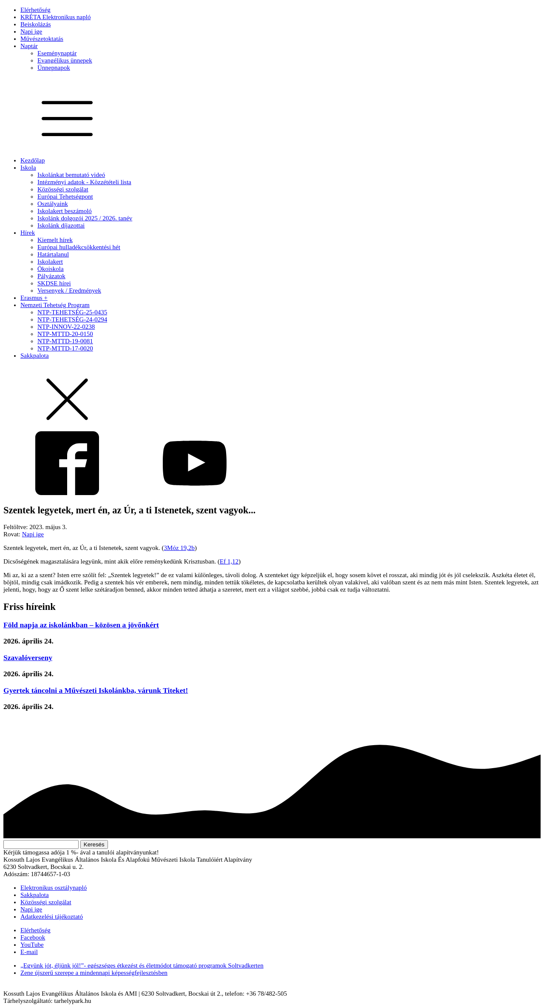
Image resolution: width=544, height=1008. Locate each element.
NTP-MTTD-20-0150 (65, 333)
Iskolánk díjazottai (61, 225)
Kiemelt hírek (55, 239)
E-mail (29, 951)
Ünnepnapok (53, 67)
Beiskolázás (35, 24)
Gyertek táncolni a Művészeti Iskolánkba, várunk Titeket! (95, 690)
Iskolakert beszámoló (64, 211)
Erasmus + (34, 297)
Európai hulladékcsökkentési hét (78, 247)
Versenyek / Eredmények (69, 290)
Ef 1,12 (229, 561)
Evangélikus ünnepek (64, 60)
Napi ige (31, 31)
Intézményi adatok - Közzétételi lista (84, 182)
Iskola (28, 167)
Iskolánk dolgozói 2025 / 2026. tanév (84, 218)
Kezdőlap (32, 160)
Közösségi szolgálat (62, 189)
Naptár (29, 46)
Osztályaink (52, 203)
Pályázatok (51, 276)
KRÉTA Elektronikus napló (55, 17)
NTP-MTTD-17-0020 (65, 348)
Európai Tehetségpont (65, 196)
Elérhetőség (35, 9)
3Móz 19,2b (179, 547)
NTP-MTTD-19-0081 (65, 341)
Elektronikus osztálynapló (53, 887)
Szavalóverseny (27, 657)
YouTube (32, 944)
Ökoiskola (50, 268)
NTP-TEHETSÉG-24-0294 (72, 319)
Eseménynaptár (56, 53)
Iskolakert (50, 261)
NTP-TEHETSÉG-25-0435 (72, 312)
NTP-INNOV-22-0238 (66, 326)
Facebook (32, 937)
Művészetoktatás (41, 38)
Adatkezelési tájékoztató (51, 916)
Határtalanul (53, 254)
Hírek (27, 232)
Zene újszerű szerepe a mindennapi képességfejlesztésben (93, 972)
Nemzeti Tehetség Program (55, 305)
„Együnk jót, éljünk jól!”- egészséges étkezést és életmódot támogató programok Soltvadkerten (142, 965)
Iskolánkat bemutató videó (71, 174)
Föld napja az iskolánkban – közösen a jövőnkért (81, 625)
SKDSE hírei (54, 283)
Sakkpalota (34, 355)
